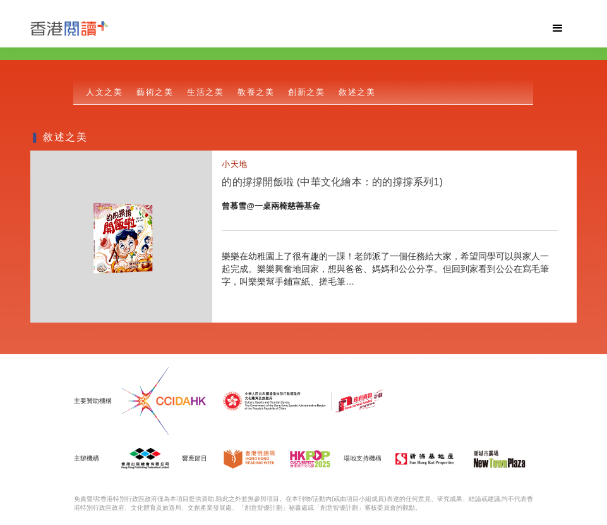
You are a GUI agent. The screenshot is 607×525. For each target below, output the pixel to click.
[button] (558, 28)
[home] (284, 29)
